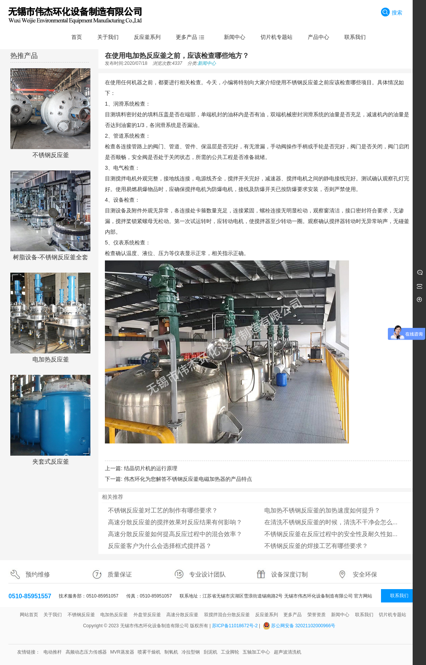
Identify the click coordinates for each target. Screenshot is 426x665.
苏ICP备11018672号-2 (235, 625)
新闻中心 (207, 63)
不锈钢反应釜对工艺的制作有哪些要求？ (163, 510)
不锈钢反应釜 (50, 155)
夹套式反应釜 (50, 461)
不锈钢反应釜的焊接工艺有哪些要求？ (316, 546)
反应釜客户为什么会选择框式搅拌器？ (160, 546)
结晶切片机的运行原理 (150, 468)
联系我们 (399, 595)
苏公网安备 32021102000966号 (303, 625)
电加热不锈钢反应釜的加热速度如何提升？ (322, 510)
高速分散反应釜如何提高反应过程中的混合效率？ (175, 534)
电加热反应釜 (50, 359)
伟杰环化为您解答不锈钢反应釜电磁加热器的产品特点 (188, 479)
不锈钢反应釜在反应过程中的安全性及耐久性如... (330, 534)
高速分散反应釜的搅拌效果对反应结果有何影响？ (175, 522)
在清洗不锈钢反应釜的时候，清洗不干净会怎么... (330, 522)
